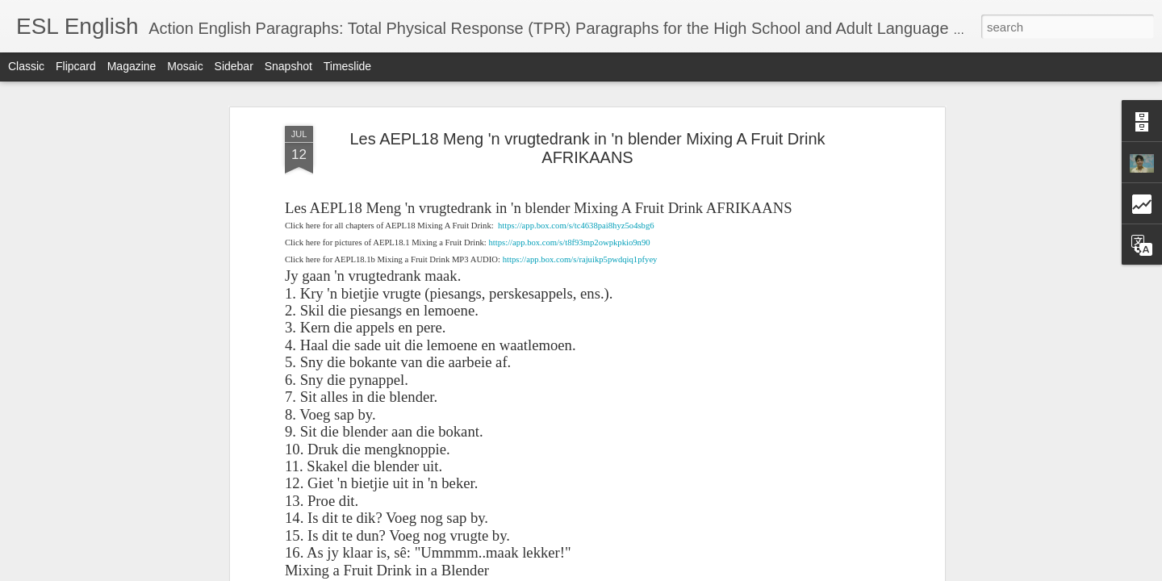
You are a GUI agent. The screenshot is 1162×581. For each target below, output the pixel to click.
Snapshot (288, 66)
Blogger (822, 572)
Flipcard (76, 66)
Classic (26, 66)
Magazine (132, 66)
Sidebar (234, 66)
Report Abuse (869, 572)
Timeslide (347, 66)
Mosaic (185, 66)
